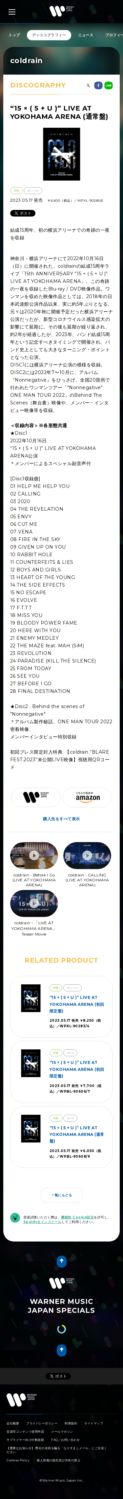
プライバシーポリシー (41, 1423)
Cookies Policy (18, 1460)
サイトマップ (93, 1423)
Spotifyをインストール (42, 1222)
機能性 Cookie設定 (77, 1217)
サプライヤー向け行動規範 (25, 1440)
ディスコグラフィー (49, 35)
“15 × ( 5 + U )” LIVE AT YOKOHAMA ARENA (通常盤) (77, 1134)
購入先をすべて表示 (61, 818)
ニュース (85, 35)
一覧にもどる (61, 1195)
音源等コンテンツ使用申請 (25, 1431)
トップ (14, 35)
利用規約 (71, 1423)
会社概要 (13, 1423)
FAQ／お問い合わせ (65, 1440)
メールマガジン (62, 1431)
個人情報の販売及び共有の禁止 (58, 1460)
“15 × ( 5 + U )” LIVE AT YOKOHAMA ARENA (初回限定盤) (77, 1004)
